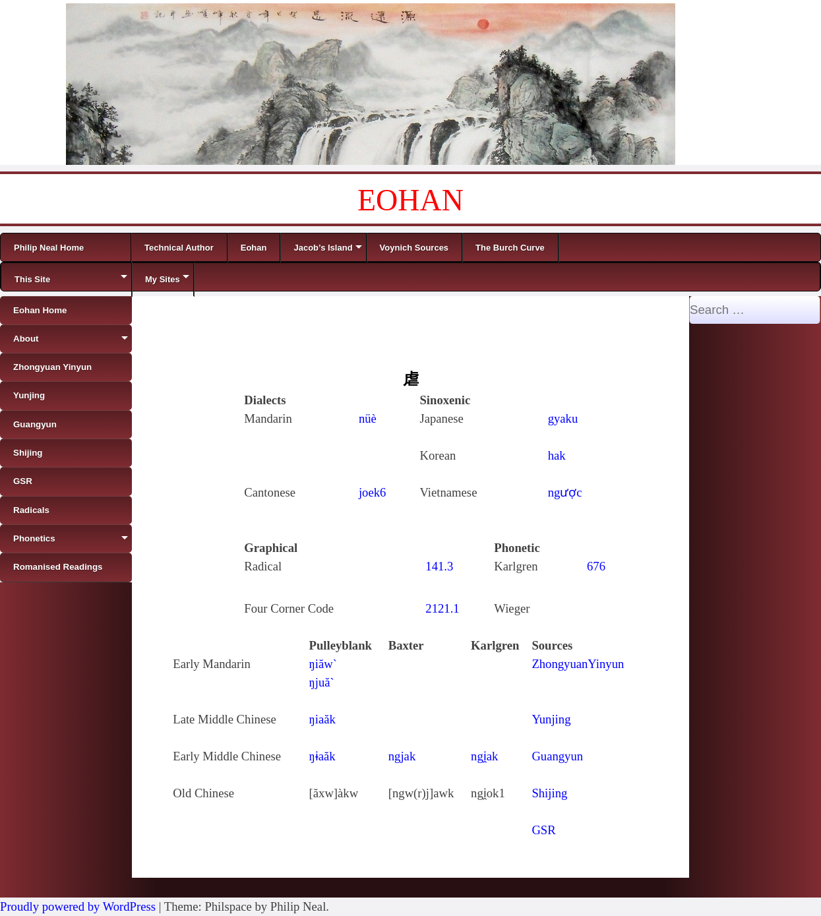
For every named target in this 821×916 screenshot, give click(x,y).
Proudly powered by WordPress (78, 906)
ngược (565, 492)
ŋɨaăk (322, 756)
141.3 (439, 566)
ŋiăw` (323, 664)
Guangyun (557, 756)
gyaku (563, 418)
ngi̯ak (484, 756)
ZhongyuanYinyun (578, 664)
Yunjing (551, 719)
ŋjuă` (321, 682)
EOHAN (410, 200)
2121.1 (442, 608)
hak (557, 455)
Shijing (549, 793)
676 (596, 566)
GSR (543, 830)
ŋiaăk (322, 719)
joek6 (372, 492)
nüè (368, 418)
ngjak (401, 756)
